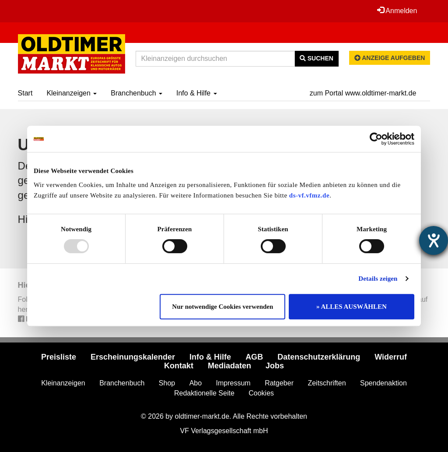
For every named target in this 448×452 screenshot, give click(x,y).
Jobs (275, 365)
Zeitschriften (327, 383)
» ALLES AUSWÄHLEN (351, 306)
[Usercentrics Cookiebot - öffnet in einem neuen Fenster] (376, 138)
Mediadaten (229, 365)
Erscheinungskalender (133, 357)
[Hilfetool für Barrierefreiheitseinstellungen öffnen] (433, 240)
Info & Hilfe (196, 93)
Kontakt (178, 365)
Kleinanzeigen (71, 93)
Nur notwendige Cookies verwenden (222, 306)
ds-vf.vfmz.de (309, 195)
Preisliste (58, 357)
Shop (167, 383)
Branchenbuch (136, 93)
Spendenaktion (383, 383)
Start (25, 93)
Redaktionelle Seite (204, 393)
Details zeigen (377, 278)
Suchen (316, 58)
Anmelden (397, 10)
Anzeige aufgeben (389, 57)
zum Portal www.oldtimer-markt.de (363, 93)
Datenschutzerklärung (318, 357)
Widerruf (390, 357)
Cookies (261, 393)
